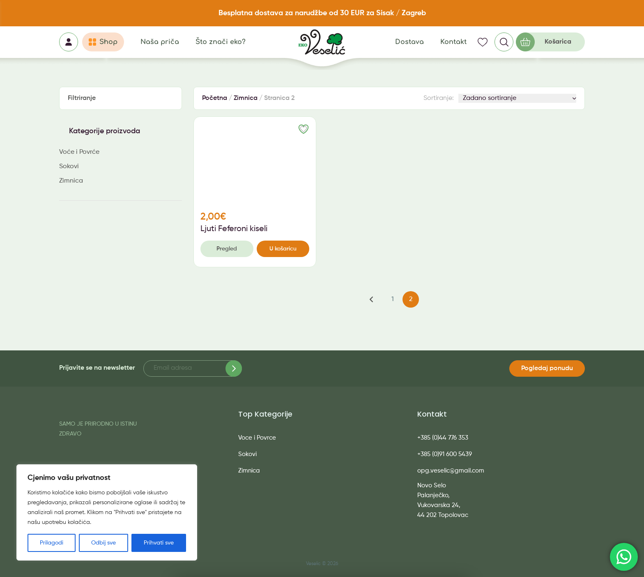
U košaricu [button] (283, 249)
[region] (106, 512)
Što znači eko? (221, 42)
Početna (214, 98)
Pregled (226, 249)
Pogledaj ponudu (547, 368)
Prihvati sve (159, 543)
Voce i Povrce (257, 438)
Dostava (409, 42)
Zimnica (71, 181)
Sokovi (69, 166)
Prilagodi (51, 543)
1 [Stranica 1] (392, 299)
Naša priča (159, 42)
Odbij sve (103, 543)
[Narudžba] (517, 98)
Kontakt (453, 42)
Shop (108, 42)
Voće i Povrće (79, 152)
